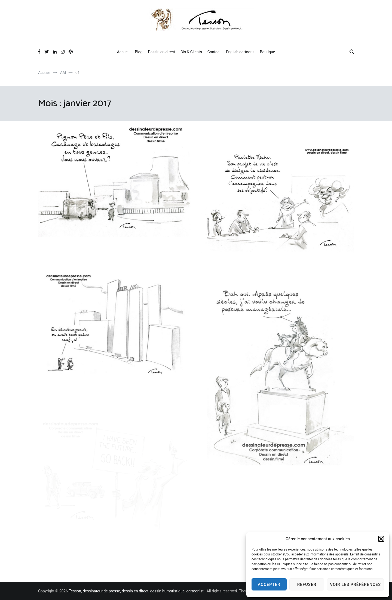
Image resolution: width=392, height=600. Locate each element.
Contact (214, 52)
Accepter (269, 584)
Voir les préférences (355, 584)
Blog (138, 52)
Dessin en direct (161, 52)
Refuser (306, 584)
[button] (381, 539)
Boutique (267, 52)
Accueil (123, 52)
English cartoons (240, 52)
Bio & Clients (191, 52)
